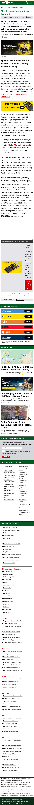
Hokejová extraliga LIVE (9, 598)
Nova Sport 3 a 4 (7, 609)
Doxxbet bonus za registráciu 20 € (11, 698)
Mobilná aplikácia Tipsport (9, 634)
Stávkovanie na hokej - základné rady (12, 751)
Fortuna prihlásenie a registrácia (11, 654)
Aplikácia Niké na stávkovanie (10, 731)
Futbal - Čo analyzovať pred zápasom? (12, 748)
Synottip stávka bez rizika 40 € (10, 681)
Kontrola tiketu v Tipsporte (9, 640)
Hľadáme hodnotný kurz (9, 762)
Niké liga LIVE (6, 593)
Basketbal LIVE (7, 612)
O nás (2, 799)
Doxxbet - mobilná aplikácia (10, 704)
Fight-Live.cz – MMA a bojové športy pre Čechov (24, 506)
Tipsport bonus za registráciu (10, 623)
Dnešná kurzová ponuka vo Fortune (12, 662)
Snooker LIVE (6, 596)
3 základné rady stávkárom (9, 754)
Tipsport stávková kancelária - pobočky (12, 642)
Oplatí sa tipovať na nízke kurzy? (11, 767)
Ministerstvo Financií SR (15, 793)
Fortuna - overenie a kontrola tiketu (11, 665)
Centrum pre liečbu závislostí (26, 795)
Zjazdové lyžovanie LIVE (9, 585)
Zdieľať (28, 17)
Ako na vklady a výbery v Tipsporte (11, 631)
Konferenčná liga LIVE (8, 577)
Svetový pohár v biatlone (9, 541)
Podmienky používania (7, 801)
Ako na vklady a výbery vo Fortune (11, 667)
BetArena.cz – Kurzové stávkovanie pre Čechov (24, 499)
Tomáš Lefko (20, 17)
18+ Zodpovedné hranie (7, 804)
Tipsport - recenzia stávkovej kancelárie (12, 621)
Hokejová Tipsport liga (8, 535)
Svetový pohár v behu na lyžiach (11, 560)
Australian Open (7, 538)
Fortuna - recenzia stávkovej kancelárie (12, 651)
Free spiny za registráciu (9, 562)
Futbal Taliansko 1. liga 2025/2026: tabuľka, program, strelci (16, 425)
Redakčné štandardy (17, 799)
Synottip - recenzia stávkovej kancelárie (12, 679)
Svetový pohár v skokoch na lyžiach (12, 554)
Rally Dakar (6, 552)
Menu (30, 3)
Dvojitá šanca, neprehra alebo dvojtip (12, 745)
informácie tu (30, 295)
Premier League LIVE (8, 601)
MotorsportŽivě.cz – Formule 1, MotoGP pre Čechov (24, 512)
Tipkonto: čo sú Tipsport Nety (10, 629)
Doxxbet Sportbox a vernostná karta (12, 709)
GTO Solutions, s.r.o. (21, 804)
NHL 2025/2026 (7, 549)
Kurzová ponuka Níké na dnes (10, 720)
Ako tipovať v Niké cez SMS (10, 723)
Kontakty (8, 799)
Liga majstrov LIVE (8, 571)
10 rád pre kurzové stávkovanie (10, 759)
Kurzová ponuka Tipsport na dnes (11, 637)
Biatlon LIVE (6, 582)
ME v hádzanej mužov (8, 546)
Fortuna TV (6, 604)
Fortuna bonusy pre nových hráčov (11, 656)
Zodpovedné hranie (13, 795)
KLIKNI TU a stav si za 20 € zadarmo (28, 285)
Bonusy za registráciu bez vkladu (11, 557)
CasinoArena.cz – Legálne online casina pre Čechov (24, 493)
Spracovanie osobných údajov (21, 801)
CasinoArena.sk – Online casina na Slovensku (23, 474)
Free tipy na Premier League (10, 770)
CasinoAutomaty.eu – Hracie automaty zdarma (24, 468)
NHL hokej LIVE (7, 579)
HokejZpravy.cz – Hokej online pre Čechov (23, 487)
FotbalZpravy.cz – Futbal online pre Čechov (23, 480)
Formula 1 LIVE (7, 587)
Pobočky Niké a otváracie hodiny (11, 729)
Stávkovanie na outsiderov (9, 764)
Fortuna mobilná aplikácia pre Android (12, 670)
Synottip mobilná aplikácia (9, 684)
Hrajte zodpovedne (10, 780)
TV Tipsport (6, 606)
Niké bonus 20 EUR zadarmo (10, 726)
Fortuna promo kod (8, 659)
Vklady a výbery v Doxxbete (10, 701)
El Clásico (5, 533)
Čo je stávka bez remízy (9, 743)
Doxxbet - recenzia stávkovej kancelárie (12, 695)
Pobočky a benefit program (9, 687)
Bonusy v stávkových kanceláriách (11, 543)
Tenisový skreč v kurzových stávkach (12, 740)
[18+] (26, 2)
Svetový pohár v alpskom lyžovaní (11, 530)
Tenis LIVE (6, 590)
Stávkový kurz (6, 756)
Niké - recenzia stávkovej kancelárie (12, 718)
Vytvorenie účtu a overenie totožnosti (12, 626)
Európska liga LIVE (8, 574)
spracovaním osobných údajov (18, 451)
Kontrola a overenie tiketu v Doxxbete (12, 706)
